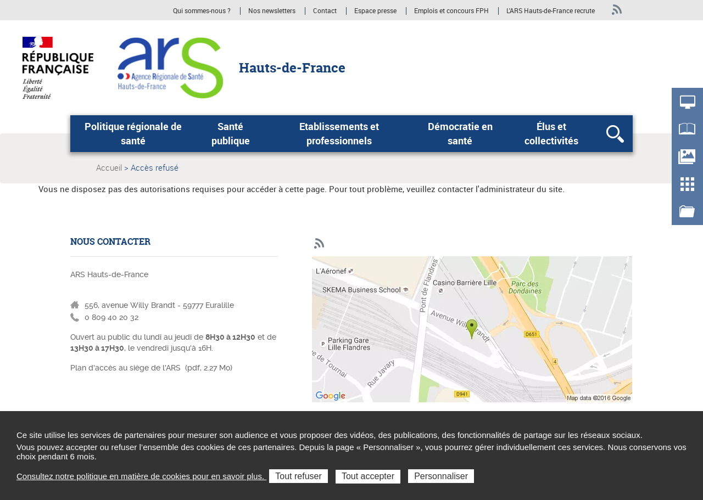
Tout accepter (368, 476)
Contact (325, 11)
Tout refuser (298, 476)
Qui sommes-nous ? (202, 11)
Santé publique (230, 133)
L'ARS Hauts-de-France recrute (550, 11)
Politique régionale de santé (133, 133)
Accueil (109, 167)
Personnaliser (441, 476)
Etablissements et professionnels (339, 133)
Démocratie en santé (460, 133)
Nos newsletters (271, 11)
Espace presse (375, 11)
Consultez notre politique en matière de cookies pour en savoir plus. (141, 476)
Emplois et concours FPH (452, 11)
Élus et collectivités (551, 133)
